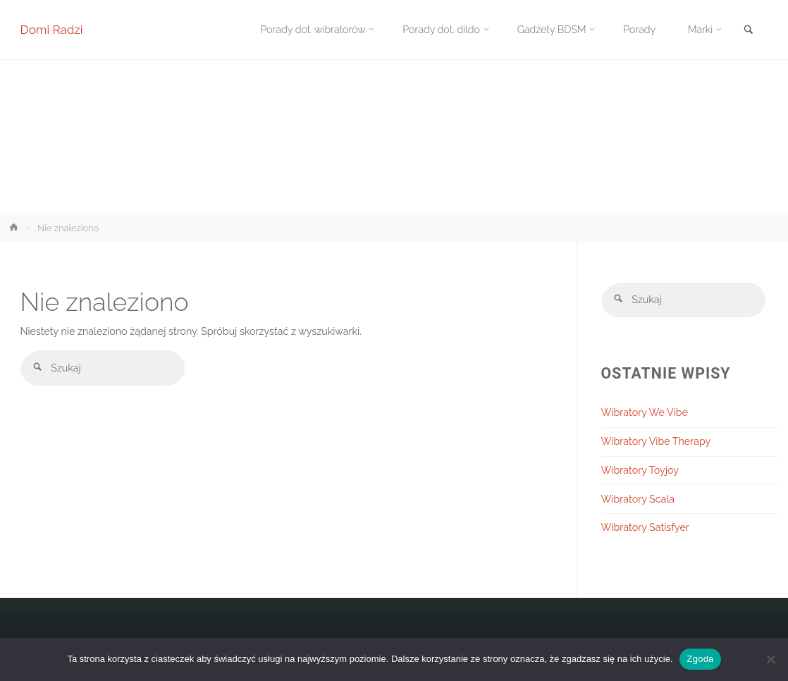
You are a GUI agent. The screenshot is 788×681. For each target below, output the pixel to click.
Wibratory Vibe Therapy (656, 441)
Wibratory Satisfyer (645, 528)
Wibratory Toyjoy (640, 470)
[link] (748, 30)
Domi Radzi (51, 30)
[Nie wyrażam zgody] (770, 659)
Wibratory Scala (638, 499)
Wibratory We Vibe (645, 412)
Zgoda (700, 659)
